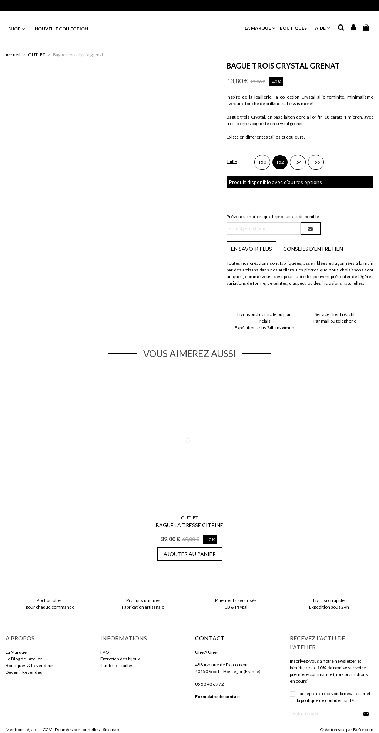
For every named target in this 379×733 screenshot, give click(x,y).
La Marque (16, 652)
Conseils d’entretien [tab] (313, 249)
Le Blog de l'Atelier (24, 659)
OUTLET (189, 517)
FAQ (104, 652)
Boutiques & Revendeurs (31, 665)
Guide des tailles (116, 665)
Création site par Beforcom (346, 729)
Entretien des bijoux (120, 659)
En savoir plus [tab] (251, 249)
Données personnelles (77, 729)
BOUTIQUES (295, 28)
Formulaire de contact (217, 696)
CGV (47, 729)
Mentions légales (23, 729)
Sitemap (111, 729)
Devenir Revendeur (25, 672)
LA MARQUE (260, 28)
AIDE (323, 28)
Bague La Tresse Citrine (189, 525)
